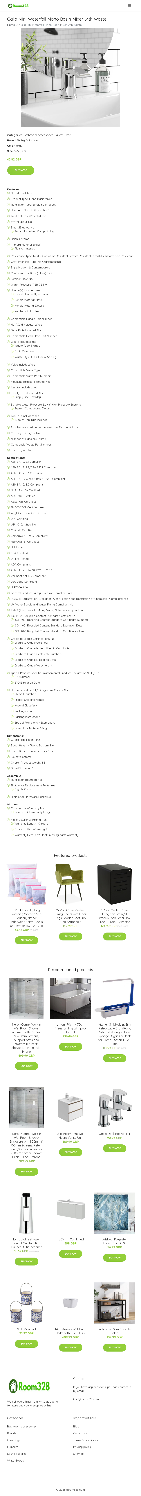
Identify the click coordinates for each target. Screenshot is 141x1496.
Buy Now (21, 170)
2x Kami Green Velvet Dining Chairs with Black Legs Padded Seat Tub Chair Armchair (70, 916)
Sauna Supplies (16, 1453)
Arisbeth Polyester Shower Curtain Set (115, 1241)
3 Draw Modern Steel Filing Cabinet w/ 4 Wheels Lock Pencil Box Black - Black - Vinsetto (114, 916)
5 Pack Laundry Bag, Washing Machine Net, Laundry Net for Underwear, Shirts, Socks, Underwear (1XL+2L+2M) (26, 918)
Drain (68, 135)
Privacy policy (82, 1447)
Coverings (13, 1440)
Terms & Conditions (85, 1440)
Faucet (59, 135)
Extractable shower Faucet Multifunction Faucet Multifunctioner (26, 1243)
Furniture (12, 1447)
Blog (76, 1426)
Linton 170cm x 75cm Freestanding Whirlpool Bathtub (70, 1028)
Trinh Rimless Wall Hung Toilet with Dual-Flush (70, 1331)
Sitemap (78, 1453)
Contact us (80, 1433)
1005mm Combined (70, 1239)
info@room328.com (86, 1399)
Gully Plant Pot (26, 1329)
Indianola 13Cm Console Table (115, 1331)
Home (11, 25)
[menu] (129, 5)
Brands (11, 1433)
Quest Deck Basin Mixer (114, 1134)
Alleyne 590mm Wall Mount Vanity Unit (70, 1135)
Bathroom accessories (38, 135)
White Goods (15, 1460)
